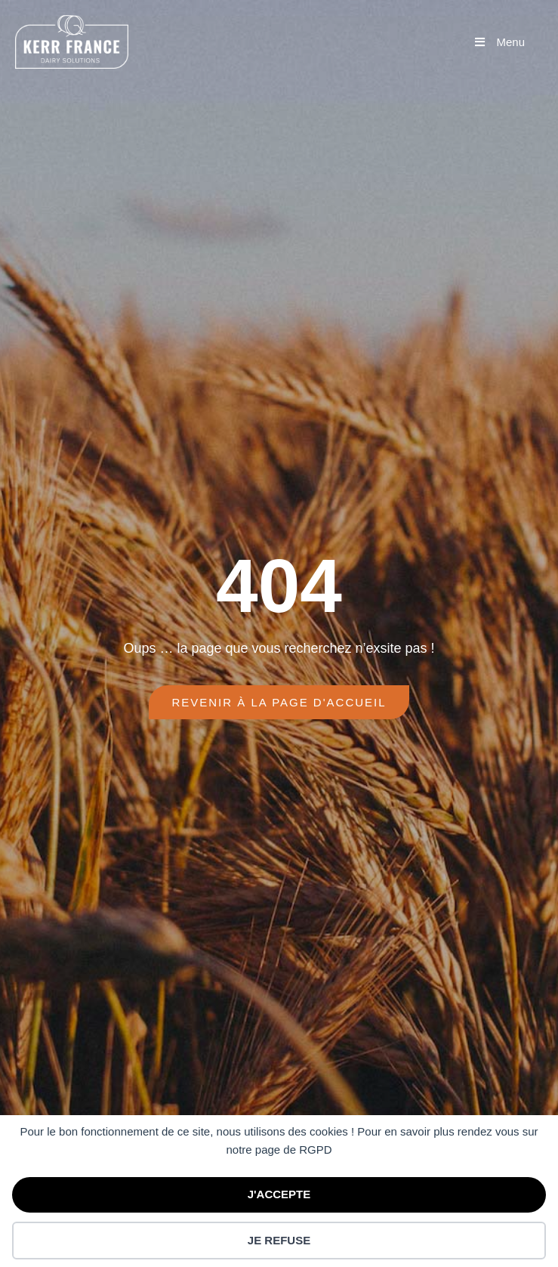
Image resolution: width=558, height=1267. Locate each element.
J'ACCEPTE (279, 1194)
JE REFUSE (279, 1240)
